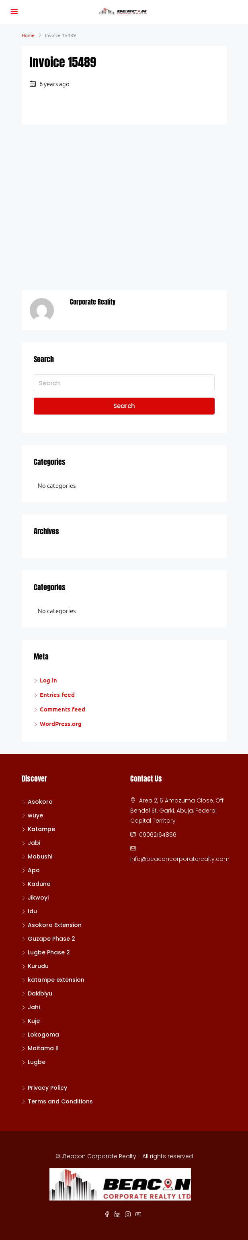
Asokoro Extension (55, 925)
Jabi (34, 843)
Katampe (41, 829)
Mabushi (40, 856)
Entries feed (57, 695)
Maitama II (43, 1048)
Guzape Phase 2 (51, 939)
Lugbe (36, 1062)
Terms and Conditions (60, 1101)
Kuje (34, 1021)
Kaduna (39, 884)
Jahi (34, 1007)
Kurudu (38, 966)
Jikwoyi (38, 898)
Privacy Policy (47, 1088)
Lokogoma (43, 1035)
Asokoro (40, 802)
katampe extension (56, 980)
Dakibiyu (40, 993)
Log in (48, 680)
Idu (32, 911)
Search (124, 406)
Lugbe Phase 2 (49, 952)
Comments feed (62, 709)
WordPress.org (61, 724)
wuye (35, 815)
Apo (34, 870)
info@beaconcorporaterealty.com (180, 859)
